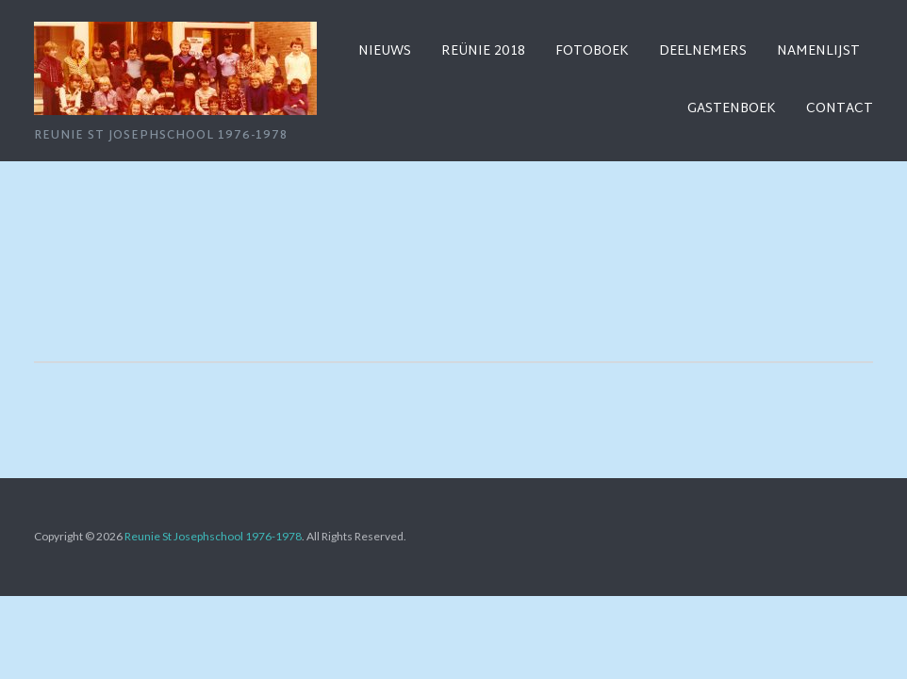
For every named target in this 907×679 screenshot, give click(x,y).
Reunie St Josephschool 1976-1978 (213, 536)
